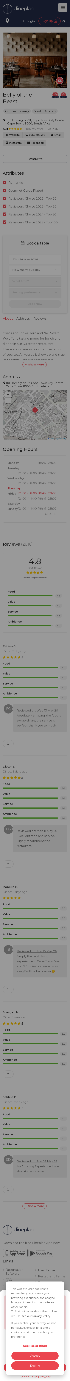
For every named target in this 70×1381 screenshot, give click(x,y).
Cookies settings (35, 1346)
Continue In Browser (35, 1377)
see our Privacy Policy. (36, 1316)
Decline (35, 1365)
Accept (35, 1355)
